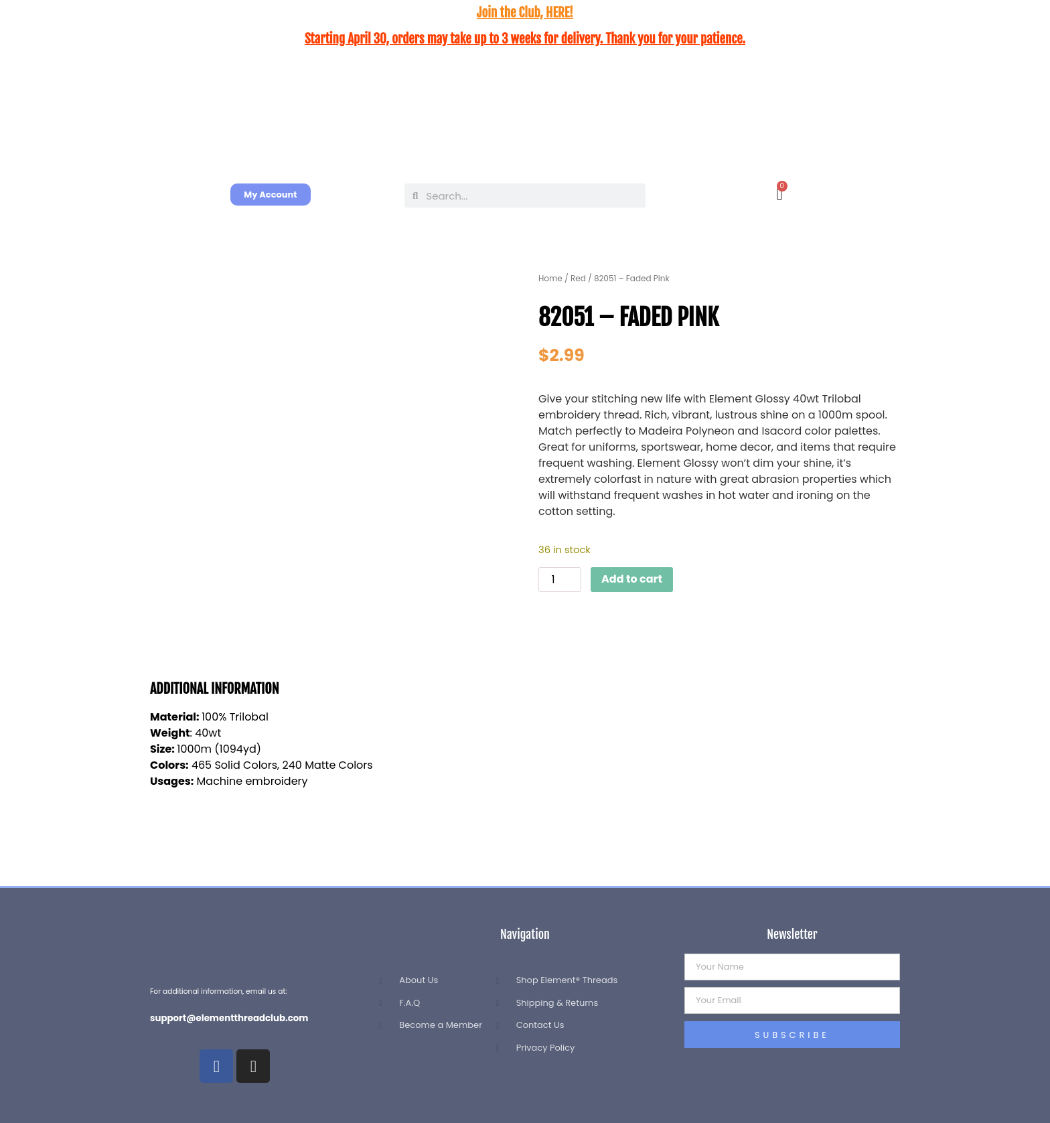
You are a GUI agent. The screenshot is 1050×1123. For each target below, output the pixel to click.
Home (550, 278)
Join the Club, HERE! (525, 13)
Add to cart (631, 579)
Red (578, 278)
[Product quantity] (559, 579)
